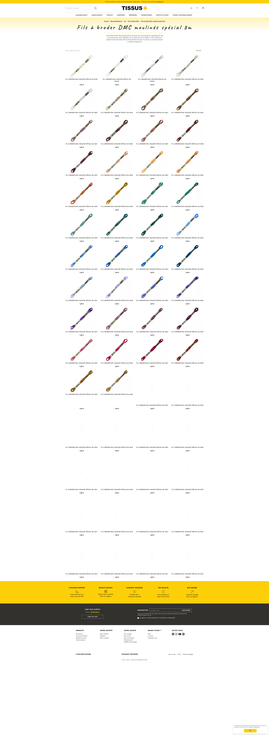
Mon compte (128, 656)
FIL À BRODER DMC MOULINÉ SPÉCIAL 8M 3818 (187, 511)
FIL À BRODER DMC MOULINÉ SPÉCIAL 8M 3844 (117, 269)
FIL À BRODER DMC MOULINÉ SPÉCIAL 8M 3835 (152, 343)
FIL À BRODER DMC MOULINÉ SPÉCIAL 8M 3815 (152, 554)
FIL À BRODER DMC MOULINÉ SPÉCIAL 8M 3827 (152, 427)
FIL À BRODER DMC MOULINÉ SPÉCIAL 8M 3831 (152, 385)
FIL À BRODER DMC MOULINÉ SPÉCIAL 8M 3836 (117, 343)
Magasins (103, 658)
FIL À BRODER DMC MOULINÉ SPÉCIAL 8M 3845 (81, 269)
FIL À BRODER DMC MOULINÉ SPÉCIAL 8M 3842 (187, 269)
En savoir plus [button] (256, 727)
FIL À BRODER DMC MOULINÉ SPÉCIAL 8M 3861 (81, 144)
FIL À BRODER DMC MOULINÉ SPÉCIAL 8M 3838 (188, 301)
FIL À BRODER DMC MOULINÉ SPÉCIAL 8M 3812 (117, 596)
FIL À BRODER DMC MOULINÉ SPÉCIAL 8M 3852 (117, 207)
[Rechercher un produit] (80, 8)
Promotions (79, 656)
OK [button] (250, 730)
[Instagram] (176, 656)
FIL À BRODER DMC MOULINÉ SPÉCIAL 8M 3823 (152, 469)
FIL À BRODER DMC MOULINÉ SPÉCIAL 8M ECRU (81, 79)
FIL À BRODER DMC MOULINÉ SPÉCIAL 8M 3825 (82, 469)
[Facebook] (173, 656)
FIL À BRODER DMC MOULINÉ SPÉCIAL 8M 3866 (187, 79)
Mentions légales (188, 676)
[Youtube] (179, 656)
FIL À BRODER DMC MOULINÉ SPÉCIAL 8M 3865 (82, 113)
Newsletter (142, 632)
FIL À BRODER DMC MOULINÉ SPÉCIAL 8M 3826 (187, 427)
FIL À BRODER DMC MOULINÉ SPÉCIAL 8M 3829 (82, 427)
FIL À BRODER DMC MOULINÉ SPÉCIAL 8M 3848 (117, 238)
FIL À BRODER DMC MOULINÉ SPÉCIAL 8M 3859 (152, 144)
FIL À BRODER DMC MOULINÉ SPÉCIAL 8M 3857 (81, 175)
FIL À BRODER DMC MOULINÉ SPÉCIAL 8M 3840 (117, 301)
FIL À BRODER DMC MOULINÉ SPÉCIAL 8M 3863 (152, 113)
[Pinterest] (183, 656)
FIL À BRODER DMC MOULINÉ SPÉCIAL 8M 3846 (187, 238)
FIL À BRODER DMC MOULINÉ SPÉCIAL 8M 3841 (81, 301)
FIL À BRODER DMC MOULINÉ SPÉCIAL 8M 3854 (187, 175)
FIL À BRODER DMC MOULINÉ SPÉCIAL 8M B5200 (152, 80)
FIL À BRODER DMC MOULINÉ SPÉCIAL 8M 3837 (81, 343)
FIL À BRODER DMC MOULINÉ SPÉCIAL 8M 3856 (117, 175)
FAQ (149, 656)
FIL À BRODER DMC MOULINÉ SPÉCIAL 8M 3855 (152, 175)
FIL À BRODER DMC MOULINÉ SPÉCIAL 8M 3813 (81, 596)
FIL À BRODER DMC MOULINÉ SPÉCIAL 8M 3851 (152, 207)
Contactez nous (152, 660)
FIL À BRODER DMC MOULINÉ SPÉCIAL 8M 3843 (152, 269)
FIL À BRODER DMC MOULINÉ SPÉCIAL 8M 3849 (81, 238)
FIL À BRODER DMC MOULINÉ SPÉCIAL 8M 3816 (117, 554)
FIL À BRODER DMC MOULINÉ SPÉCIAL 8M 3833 (81, 385)
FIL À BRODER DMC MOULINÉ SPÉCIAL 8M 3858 (187, 144)
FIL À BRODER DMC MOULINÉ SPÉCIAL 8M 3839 (152, 301)
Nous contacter (104, 660)
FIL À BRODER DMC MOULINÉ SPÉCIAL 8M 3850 (187, 207)
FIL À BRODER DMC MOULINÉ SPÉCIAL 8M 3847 (152, 238)
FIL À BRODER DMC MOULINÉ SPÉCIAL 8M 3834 (187, 343)
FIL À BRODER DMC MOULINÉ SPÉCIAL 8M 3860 (117, 144)
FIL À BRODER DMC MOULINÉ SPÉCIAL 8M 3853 (82, 207)
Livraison (150, 658)
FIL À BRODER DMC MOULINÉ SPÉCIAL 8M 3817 (81, 554)
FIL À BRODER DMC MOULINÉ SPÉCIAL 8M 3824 (117, 469)
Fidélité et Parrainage (130, 664)
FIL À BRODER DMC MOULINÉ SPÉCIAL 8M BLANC (117, 80)
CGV (179, 676)
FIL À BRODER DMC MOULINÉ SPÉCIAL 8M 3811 (152, 596)
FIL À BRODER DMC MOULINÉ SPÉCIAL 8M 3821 (81, 511)
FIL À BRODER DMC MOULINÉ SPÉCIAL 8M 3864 (117, 113)
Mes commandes (129, 660)
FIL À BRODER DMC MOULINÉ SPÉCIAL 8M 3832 (117, 385)
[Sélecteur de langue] (203, 8)
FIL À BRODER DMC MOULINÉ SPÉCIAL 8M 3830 (187, 385)
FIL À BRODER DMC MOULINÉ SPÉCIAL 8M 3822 (187, 469)
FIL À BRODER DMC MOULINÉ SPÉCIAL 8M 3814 (187, 554)
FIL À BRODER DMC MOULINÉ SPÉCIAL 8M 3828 (117, 427)
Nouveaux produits (81, 658)
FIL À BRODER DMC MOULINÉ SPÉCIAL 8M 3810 (187, 596)
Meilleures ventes (81, 660)
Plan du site (172, 676)
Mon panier (127, 658)
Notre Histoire (104, 656)
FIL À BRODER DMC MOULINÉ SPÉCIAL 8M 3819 (152, 511)
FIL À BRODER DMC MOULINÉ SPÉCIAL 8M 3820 (117, 511)
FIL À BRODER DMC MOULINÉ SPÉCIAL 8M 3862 (187, 113)
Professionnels (128, 662)
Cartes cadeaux (80, 662)
